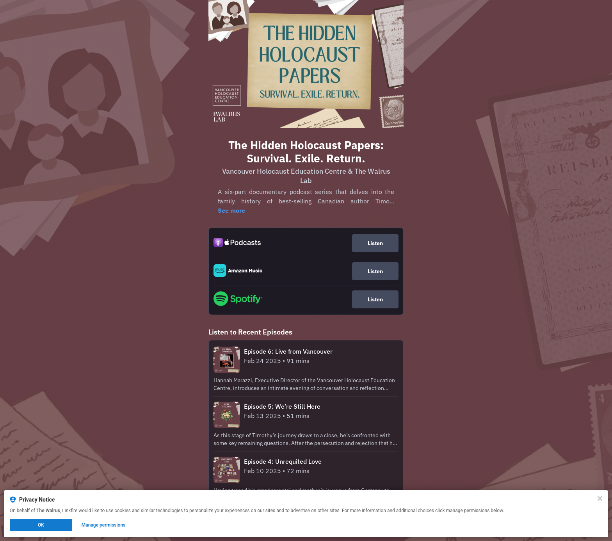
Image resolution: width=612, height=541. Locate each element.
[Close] (600, 498)
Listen (375, 243)
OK (41, 525)
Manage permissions (104, 525)
